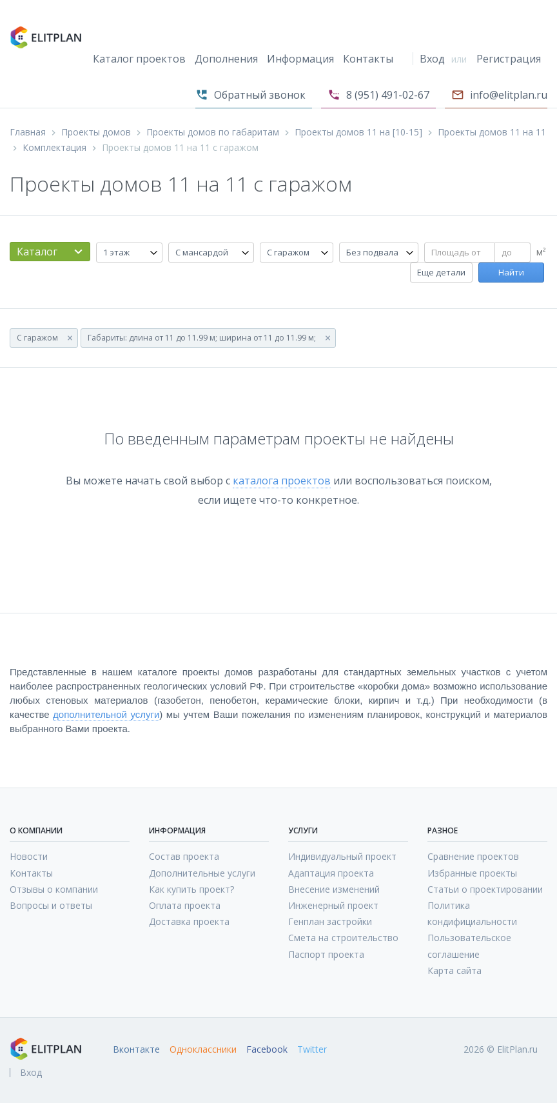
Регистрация (508, 58)
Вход (432, 58)
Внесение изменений (334, 889)
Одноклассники (203, 1049)
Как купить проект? (191, 889)
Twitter (312, 1049)
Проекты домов (96, 132)
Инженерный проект (333, 905)
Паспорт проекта (326, 954)
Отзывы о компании (54, 889)
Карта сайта (454, 970)
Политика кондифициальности (472, 913)
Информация (300, 58)
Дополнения (226, 58)
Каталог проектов (139, 58)
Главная (28, 132)
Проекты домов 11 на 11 (492, 132)
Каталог (37, 251)
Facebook (267, 1049)
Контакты (368, 58)
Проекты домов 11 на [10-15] (358, 132)
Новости (29, 856)
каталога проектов (282, 480)
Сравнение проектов (473, 856)
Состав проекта (184, 856)
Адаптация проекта (331, 873)
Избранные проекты (472, 873)
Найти (511, 272)
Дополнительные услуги (202, 873)
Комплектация (54, 147)
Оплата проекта (184, 905)
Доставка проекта (189, 921)
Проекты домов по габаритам (212, 132)
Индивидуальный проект (342, 856)
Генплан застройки (330, 921)
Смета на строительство (343, 937)
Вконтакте (136, 1049)
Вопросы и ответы (51, 905)
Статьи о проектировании (485, 889)
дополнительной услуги (106, 714)
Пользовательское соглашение (469, 945)
